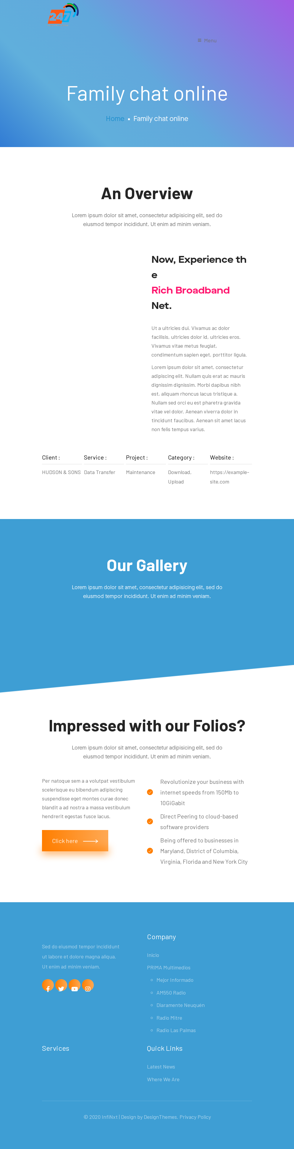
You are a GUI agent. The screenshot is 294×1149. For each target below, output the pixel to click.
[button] (75, 840)
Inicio (153, 955)
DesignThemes (160, 1116)
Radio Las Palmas (176, 1030)
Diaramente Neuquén (180, 1005)
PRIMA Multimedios (168, 967)
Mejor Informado (174, 979)
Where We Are (163, 1079)
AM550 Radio (171, 992)
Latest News (161, 1066)
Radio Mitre (169, 1017)
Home (115, 119)
